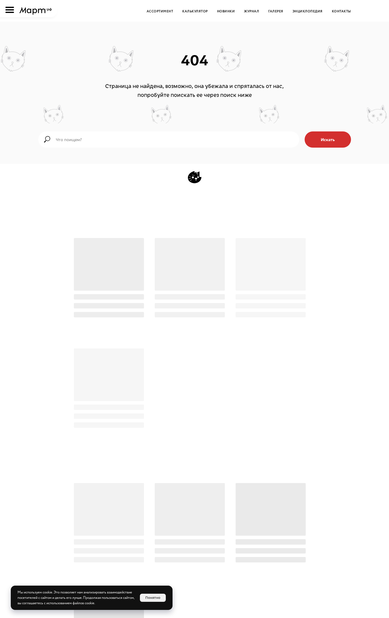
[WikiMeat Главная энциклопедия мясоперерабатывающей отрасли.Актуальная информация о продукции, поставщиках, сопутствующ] (214, 538)
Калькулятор (195, 11)
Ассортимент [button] (160, 11)
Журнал (251, 11)
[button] (227, 574)
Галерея (275, 11)
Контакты (341, 11)
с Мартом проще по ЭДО (196, 479)
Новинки (226, 11)
